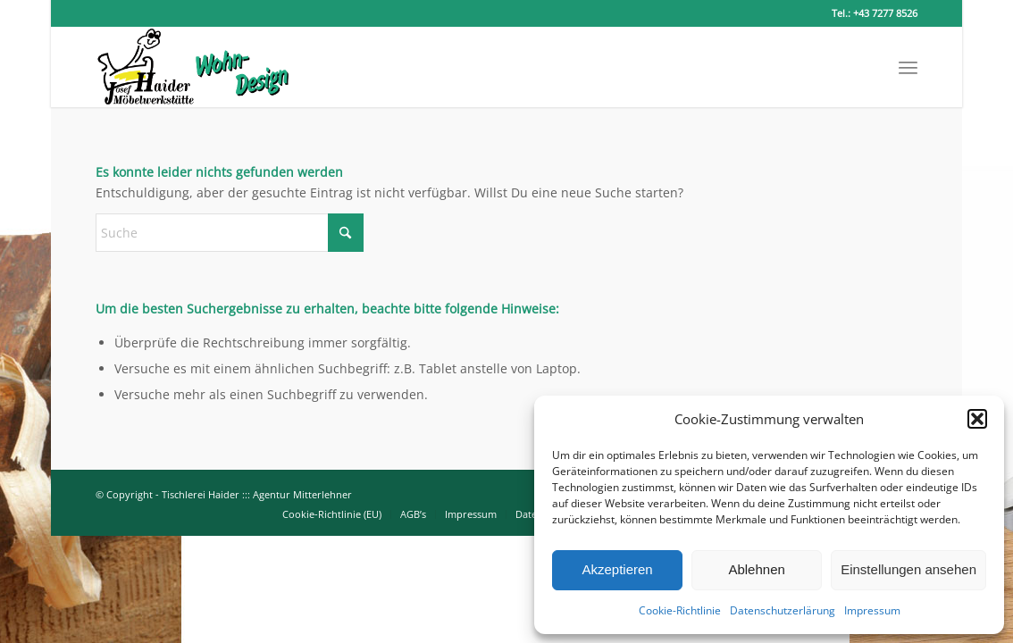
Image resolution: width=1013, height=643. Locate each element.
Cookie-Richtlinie (680, 610)
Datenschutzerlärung (782, 610)
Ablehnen (756, 569)
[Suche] (230, 232)
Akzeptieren (617, 569)
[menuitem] (908, 67)
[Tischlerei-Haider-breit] (193, 67)
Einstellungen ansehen (908, 569)
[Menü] (908, 67)
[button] (977, 419)
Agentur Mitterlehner (302, 494)
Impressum (872, 610)
